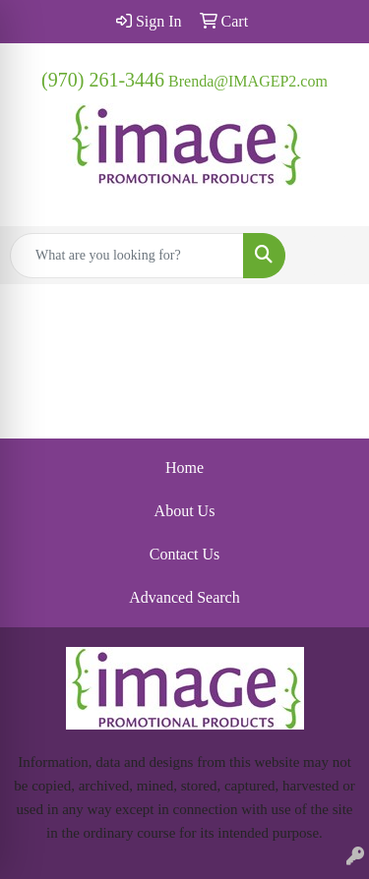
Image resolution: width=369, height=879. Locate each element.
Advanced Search (184, 597)
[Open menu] (329, 255)
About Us (184, 510)
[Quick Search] (127, 255)
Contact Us (185, 554)
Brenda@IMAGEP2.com (248, 81)
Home (184, 467)
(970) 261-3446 (102, 79)
